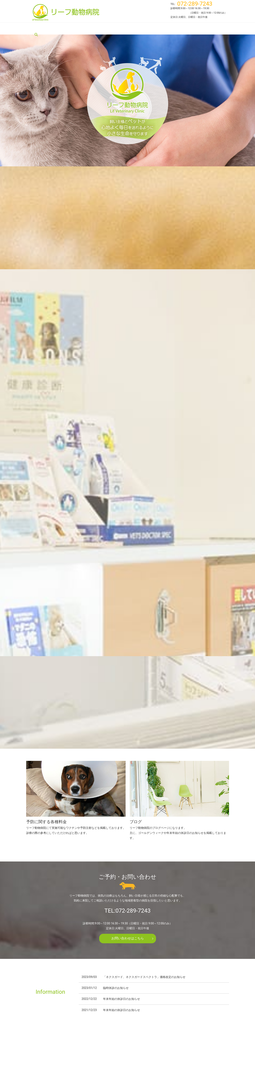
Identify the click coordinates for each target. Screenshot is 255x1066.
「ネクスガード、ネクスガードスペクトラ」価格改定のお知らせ (144, 848)
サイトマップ (127, 1047)
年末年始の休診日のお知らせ (121, 870)
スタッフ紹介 (109, 28)
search (192, 28)
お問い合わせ (182, 1041)
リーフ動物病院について (62, 28)
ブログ (178, 28)
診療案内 (89, 28)
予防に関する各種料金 (154, 28)
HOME (37, 28)
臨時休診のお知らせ (116, 859)
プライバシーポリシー (209, 1041)
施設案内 (129, 28)
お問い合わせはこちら (127, 810)
